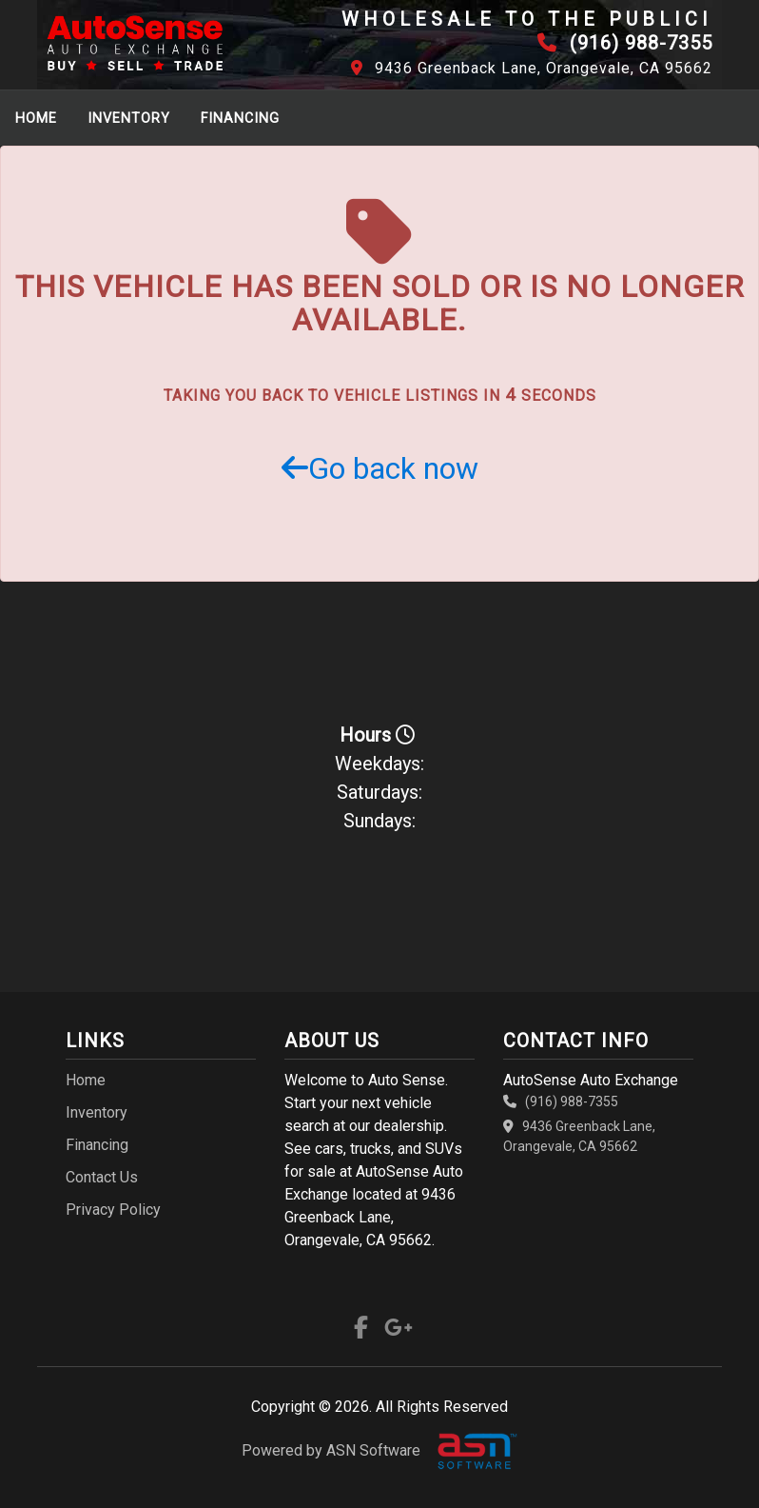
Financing (240, 118)
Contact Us (102, 1177)
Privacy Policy (113, 1209)
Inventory (129, 118)
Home (36, 118)
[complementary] (702, 1451)
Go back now (380, 468)
